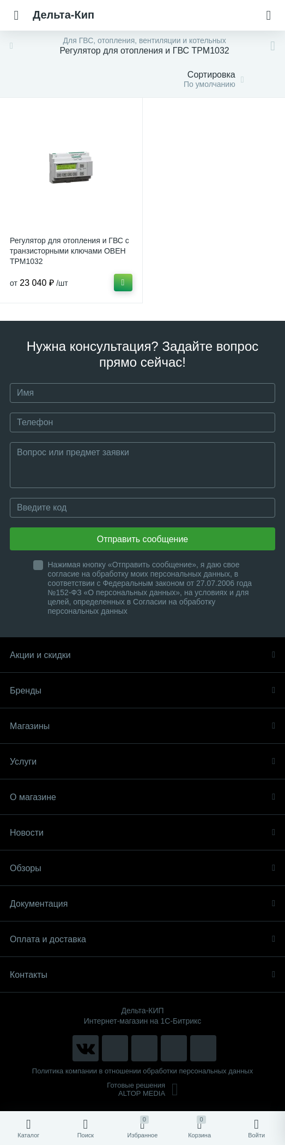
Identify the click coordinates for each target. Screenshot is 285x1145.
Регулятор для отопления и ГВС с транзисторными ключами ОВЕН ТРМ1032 (69, 251)
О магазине (142, 797)
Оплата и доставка (142, 939)
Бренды (142, 690)
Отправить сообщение (142, 539)
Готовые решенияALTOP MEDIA (142, 1089)
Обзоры (142, 868)
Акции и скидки (142, 655)
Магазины (142, 726)
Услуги (142, 761)
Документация (142, 903)
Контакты (142, 974)
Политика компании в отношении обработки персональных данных (142, 1071)
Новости (142, 832)
